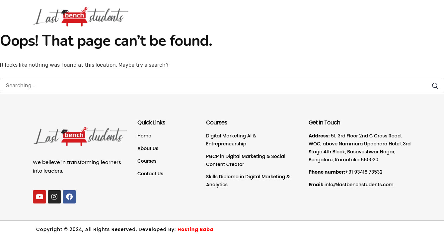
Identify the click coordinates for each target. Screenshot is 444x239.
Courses (305, 13)
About (273, 13)
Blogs (358, 13)
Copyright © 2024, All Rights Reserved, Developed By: (124, 229)
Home (246, 13)
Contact (387, 13)
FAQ (334, 13)
